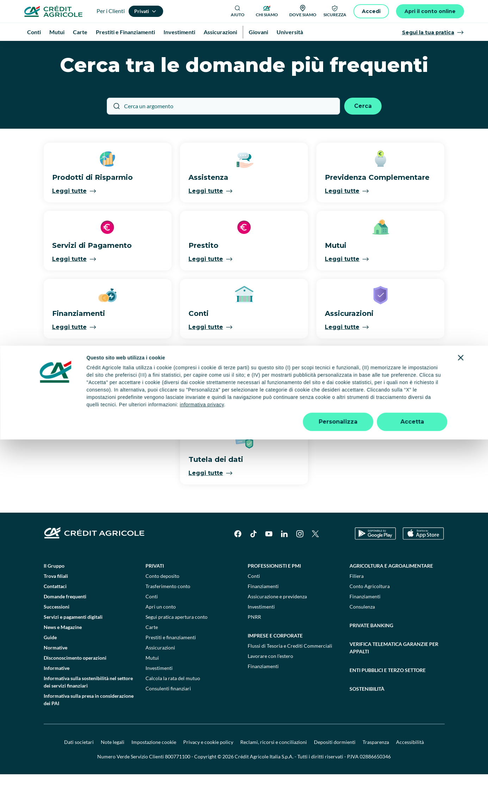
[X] (315, 553)
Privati (155, 585)
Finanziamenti (263, 606)
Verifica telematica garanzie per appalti (394, 667)
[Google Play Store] (375, 553)
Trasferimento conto (168, 606)
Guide (50, 657)
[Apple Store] (423, 553)
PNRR (254, 637)
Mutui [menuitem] (56, 32)
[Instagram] (300, 553)
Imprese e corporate (275, 655)
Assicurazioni (160, 667)
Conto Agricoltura (370, 606)
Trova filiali (56, 596)
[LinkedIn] (284, 553)
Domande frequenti (65, 616)
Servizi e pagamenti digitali (73, 637)
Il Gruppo (54, 585)
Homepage (43, 49)
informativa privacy (202, 759)
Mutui (152, 677)
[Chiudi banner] (460, 712)
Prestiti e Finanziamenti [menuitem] (125, 32)
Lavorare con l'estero (270, 676)
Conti (152, 616)
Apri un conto (161, 626)
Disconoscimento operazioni (75, 677)
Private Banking (371, 645)
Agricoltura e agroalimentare (391, 585)
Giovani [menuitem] (258, 32)
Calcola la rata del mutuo (173, 698)
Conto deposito (162, 596)
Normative (55, 667)
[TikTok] (253, 553)
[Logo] (53, 11)
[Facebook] (238, 553)
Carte (152, 647)
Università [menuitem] (290, 32)
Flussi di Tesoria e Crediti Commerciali (290, 665)
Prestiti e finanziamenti (171, 657)
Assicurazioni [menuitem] (220, 32)
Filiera (357, 596)
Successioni (56, 626)
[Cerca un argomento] (223, 125)
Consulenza (362, 626)
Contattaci (55, 606)
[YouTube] (269, 553)
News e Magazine (63, 647)
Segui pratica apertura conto (177, 637)
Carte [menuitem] (80, 32)
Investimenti (159, 688)
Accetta (412, 776)
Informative (56, 688)
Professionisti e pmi (274, 585)
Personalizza (338, 776)
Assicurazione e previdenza (277, 616)
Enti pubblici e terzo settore (388, 690)
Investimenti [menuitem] (179, 32)
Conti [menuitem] (34, 32)
